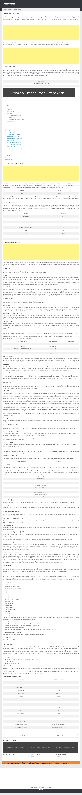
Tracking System (12, 117)
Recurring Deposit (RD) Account (14, 134)
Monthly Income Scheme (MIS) (14, 136)
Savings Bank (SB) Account (13, 132)
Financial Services (9, 130)
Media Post (9, 123)
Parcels (8, 107)
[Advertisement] (37, 32)
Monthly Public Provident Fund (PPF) (15, 138)
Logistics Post (10, 127)
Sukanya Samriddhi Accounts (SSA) (15, 148)
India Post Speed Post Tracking (16, 115)
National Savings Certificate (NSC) (15, 144)
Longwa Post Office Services (11, 103)
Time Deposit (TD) (11, 140)
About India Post (9, 159)
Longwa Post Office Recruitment (12, 153)
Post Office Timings (9, 150)
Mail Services (10, 105)
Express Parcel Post (11, 121)
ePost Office (8, 128)
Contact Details (8, 157)
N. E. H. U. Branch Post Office (59, 755)
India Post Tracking (9, 152)
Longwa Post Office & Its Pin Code (13, 100)
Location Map (8, 155)
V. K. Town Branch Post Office (34, 755)
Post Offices (10, 4)
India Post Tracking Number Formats (17, 119)
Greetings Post (10, 125)
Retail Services (10, 109)
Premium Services (11, 111)
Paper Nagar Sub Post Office (9, 755)
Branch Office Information (11, 102)
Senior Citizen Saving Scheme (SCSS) (15, 142)
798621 (74, 17)
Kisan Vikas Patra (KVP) (12, 146)
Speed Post (9, 113)
